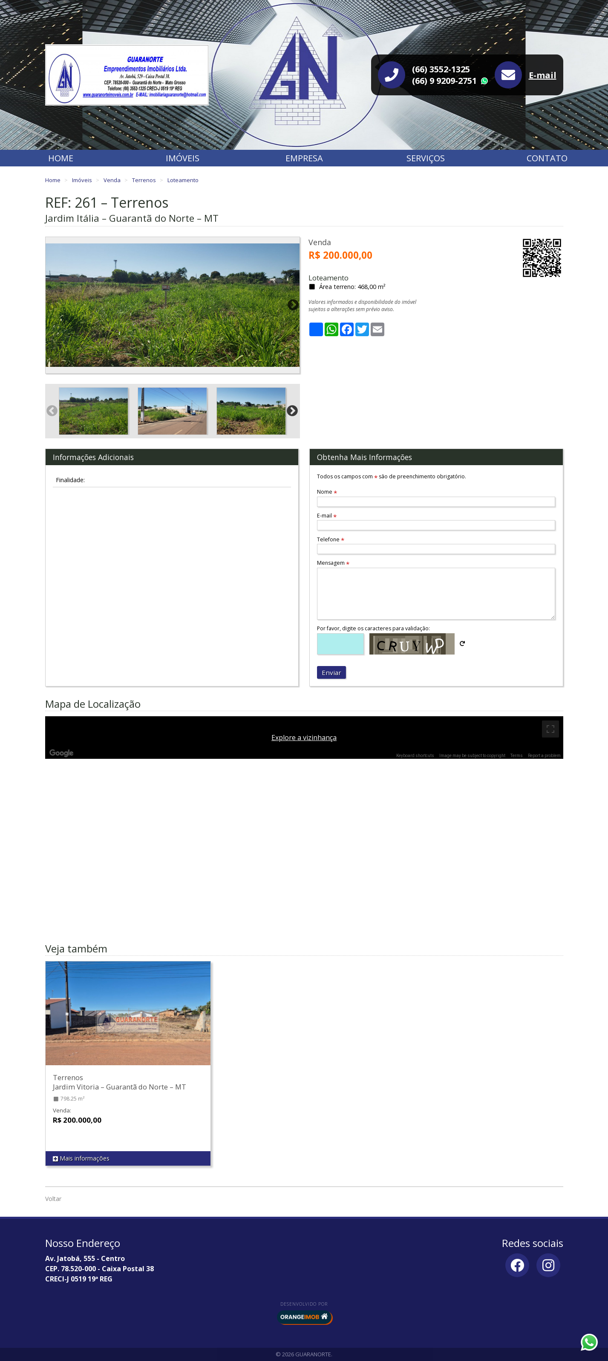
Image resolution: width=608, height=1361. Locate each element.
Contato (547, 158)
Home (60, 158)
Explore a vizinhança (304, 737)
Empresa (304, 158)
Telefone (330, 539)
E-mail (542, 75)
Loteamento (183, 180)
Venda (113, 180)
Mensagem (333, 562)
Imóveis (182, 158)
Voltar (53, 1199)
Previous (52, 305)
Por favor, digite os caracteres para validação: (373, 628)
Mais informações (81, 1158)
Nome (327, 491)
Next (293, 305)
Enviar (331, 672)
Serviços (425, 158)
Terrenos (144, 180)
